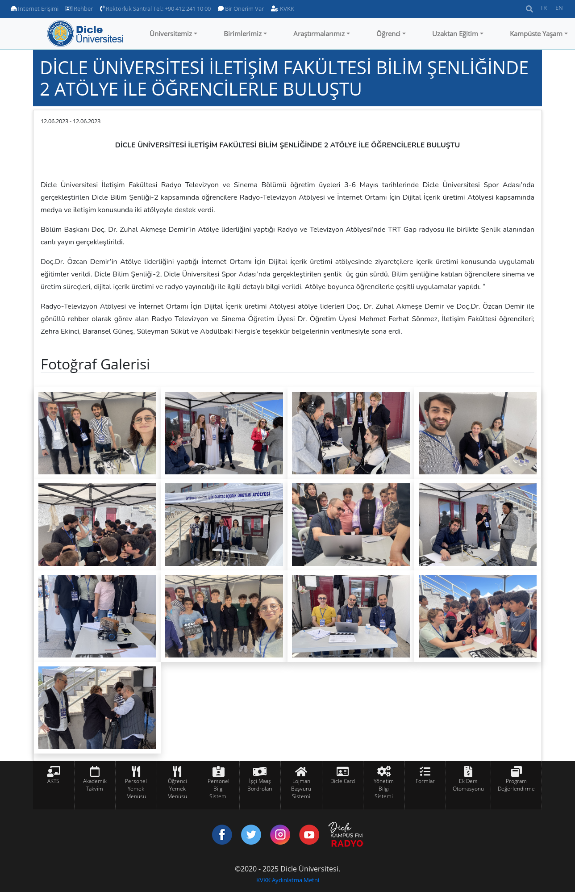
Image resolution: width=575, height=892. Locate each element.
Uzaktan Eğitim (455, 33)
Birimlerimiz (243, 33)
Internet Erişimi (34, 8)
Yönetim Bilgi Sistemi (384, 788)
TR (543, 8)
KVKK (282, 8)
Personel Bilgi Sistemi (218, 788)
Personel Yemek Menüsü (136, 788)
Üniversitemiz (171, 33)
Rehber (79, 8)
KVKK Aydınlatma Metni (287, 880)
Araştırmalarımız (319, 33)
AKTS (53, 781)
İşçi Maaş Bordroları (259, 784)
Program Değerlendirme (516, 784)
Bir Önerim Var (241, 8)
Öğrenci (388, 33)
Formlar (425, 781)
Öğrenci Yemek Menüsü (177, 788)
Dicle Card (342, 781)
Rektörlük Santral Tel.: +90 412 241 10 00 (155, 8)
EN (559, 8)
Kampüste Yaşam (536, 33)
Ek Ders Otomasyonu (468, 784)
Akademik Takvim (95, 784)
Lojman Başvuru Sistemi (301, 788)
